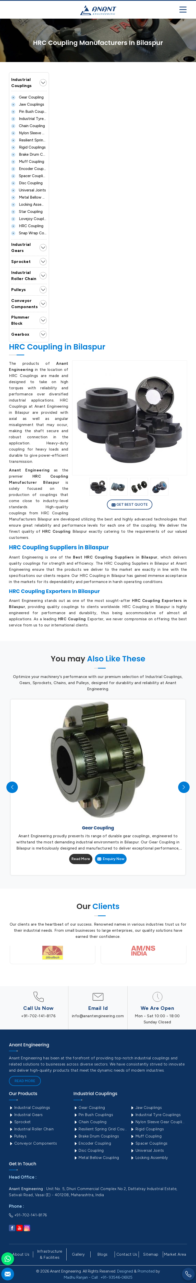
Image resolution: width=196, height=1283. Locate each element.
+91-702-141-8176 (38, 1016)
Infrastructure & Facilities (49, 1254)
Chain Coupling (28, 126)
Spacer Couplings (28, 176)
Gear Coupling (27, 97)
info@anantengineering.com (98, 1016)
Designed (125, 1271)
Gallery (78, 1254)
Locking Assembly (28, 204)
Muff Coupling (27, 161)
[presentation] (12, 787)
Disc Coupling (27, 183)
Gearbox (20, 334)
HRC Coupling (27, 226)
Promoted (146, 1271)
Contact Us (126, 1254)
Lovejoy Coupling (28, 218)
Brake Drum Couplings (28, 154)
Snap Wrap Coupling (28, 233)
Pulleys (18, 289)
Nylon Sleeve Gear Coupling (28, 133)
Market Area (175, 1254)
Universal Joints (28, 190)
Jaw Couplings (27, 104)
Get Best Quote (130, 504)
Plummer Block (20, 320)
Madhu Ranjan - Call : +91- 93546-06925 (98, 1277)
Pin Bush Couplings (28, 111)
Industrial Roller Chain (23, 275)
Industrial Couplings (21, 82)
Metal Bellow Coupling (28, 197)
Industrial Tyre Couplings (28, 118)
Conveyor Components (24, 303)
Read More (80, 859)
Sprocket (21, 261)
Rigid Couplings (28, 147)
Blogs (102, 1254)
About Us (20, 1254)
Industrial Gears (21, 247)
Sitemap (150, 1254)
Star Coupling (27, 211)
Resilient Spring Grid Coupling (28, 140)
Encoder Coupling (28, 168)
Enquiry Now (110, 859)
